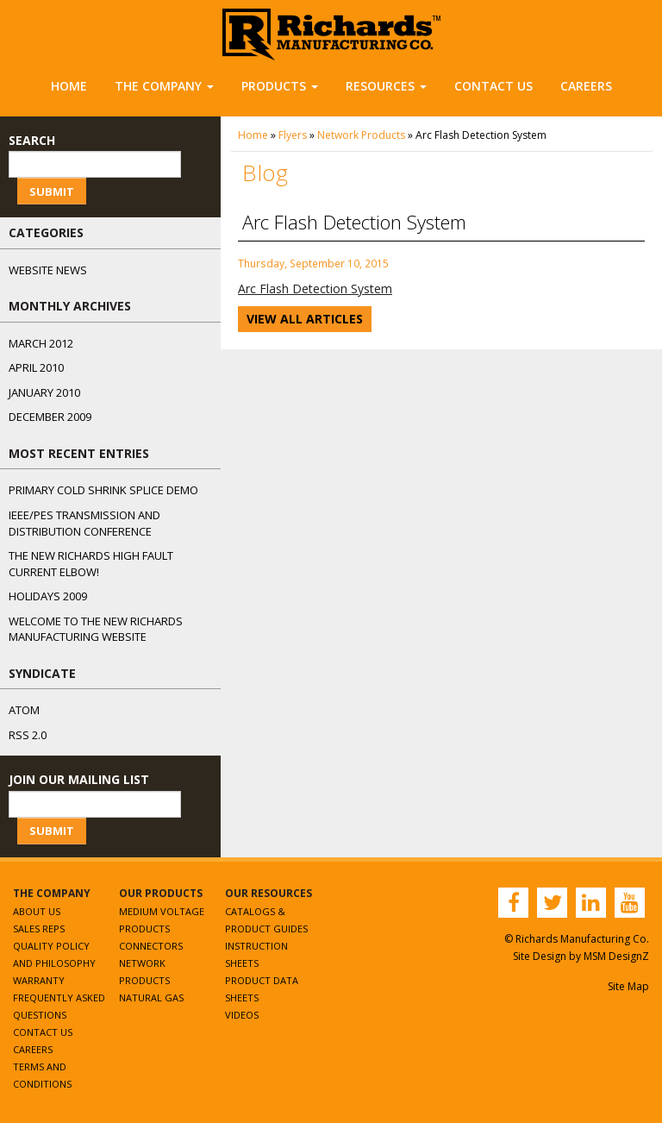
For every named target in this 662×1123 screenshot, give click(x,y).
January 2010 (44, 392)
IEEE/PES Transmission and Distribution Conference (84, 523)
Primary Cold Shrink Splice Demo (103, 490)
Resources (386, 86)
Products (279, 86)
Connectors (151, 945)
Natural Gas (151, 997)
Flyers (292, 135)
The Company (164, 86)
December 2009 (50, 416)
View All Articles (305, 319)
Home (69, 86)
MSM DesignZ (616, 956)
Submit (51, 191)
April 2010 (36, 367)
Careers (586, 86)
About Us (36, 911)
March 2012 (41, 343)
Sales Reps (39, 928)
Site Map (628, 986)
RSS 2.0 (28, 735)
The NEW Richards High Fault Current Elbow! (91, 564)
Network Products (361, 135)
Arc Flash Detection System (315, 288)
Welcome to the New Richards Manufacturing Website (96, 629)
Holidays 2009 (48, 596)
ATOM (24, 710)
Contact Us (493, 86)
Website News (48, 270)
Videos (242, 1014)
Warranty (39, 980)
